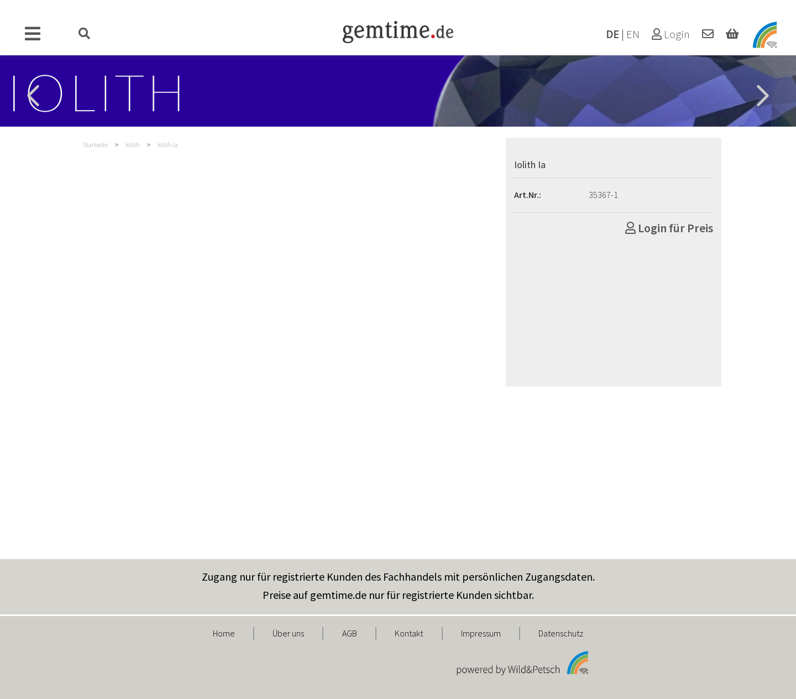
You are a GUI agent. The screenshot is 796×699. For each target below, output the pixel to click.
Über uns (288, 633)
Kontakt (409, 633)
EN (633, 34)
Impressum (481, 633)
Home (224, 633)
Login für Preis (669, 228)
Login (671, 34)
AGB (349, 633)
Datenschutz (560, 633)
